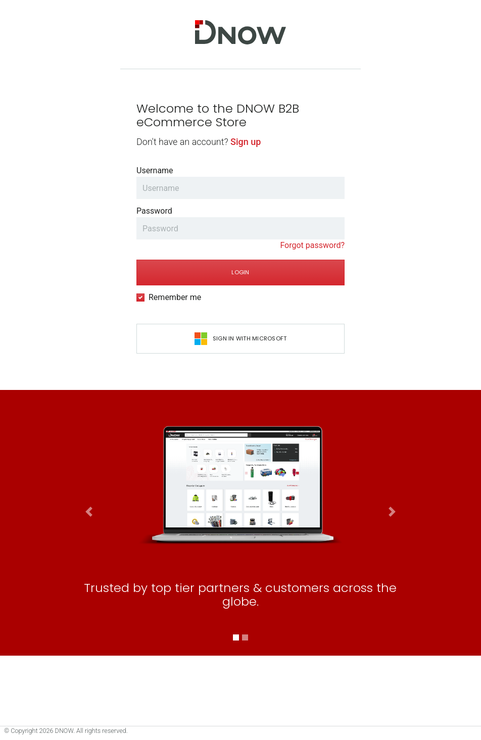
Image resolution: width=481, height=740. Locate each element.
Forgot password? (312, 245)
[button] (89, 623)
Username (154, 170)
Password (154, 211)
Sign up (245, 141)
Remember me (175, 297)
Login (240, 272)
